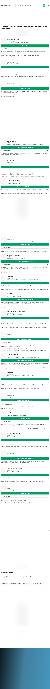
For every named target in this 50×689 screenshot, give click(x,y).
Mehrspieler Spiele (42, 428)
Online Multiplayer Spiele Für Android (15, 327)
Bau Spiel (13, 56)
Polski (14, 659)
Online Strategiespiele (33, 156)
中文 (10, 661)
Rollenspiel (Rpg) (41, 367)
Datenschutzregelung (38, 640)
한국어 (5, 659)
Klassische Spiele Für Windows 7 (25, 367)
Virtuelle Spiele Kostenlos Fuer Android (27, 350)
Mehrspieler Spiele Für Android (6, 429)
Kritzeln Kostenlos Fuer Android (14, 271)
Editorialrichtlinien (4, 643)
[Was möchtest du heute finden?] (44, 5)
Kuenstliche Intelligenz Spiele (38, 251)
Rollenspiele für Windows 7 (23, 502)
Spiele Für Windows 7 (14, 76)
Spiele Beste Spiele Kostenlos (39, 464)
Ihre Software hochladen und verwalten (20, 639)
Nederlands (9, 659)
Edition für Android (35, 55)
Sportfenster (46, 251)
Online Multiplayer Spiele (39, 176)
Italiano (28, 658)
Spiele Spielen (23, 193)
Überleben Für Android (29, 406)
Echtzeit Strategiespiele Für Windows (12, 367)
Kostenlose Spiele (16, 350)
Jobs (2, 641)
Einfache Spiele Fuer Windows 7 (23, 289)
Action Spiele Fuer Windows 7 (10, 481)
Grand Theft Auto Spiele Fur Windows (7, 96)
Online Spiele (38, 348)
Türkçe (2, 661)
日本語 (2, 659)
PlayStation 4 (24, 55)
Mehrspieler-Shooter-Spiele (41, 327)
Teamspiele (25, 251)
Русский (22, 659)
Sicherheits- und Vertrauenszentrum (5, 638)
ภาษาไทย (30, 659)
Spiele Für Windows (31, 94)
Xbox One (29, 55)
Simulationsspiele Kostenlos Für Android (41, 406)
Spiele (37, 289)
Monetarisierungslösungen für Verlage (22, 636)
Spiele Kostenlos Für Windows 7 (43, 156)
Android (6, 55)
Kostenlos (32, 176)
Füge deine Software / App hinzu (5, 646)
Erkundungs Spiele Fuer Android (32, 193)
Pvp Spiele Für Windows (9, 94)
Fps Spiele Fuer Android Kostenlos (29, 327)
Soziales (18, 193)
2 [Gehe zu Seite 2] (6, 507)
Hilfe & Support (4, 640)
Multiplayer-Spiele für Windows (40, 76)
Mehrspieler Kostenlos (5, 78)
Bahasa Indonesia (22, 658)
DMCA (35, 635)
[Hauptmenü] (2, 5)
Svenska (26, 659)
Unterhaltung (40, 481)
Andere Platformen (25, 48)
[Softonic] (7, 5)
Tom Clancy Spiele (4, 329)
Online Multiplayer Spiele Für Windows (26, 76)
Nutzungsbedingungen (38, 638)
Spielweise (30, 251)
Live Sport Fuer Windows (17, 251)
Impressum (36, 637)
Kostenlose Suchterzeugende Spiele (32, 428)
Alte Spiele (18, 56)
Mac (10, 55)
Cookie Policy (36, 642)
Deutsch (5, 658)
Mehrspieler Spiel (14, 502)
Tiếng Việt (6, 661)
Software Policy (20, 642)
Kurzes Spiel (10, 156)
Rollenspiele (37, 502)
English (9, 658)
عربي (2, 658)
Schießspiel (15, 388)
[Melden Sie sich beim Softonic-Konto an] (47, 5)
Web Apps (13, 55)
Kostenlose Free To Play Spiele (27, 446)
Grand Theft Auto (39, 94)
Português (18, 659)
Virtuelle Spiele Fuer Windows (6, 350)
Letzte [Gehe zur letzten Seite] (46, 507)
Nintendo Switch (32, 348)
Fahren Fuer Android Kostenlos (10, 193)
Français (16, 658)
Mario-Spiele (17, 176)
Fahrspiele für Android (43, 193)
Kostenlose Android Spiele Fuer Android (41, 446)
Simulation (22, 406)
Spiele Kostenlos (11, 176)
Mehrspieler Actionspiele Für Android (7, 272)
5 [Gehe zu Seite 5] (17, 507)
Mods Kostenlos (4, 448)
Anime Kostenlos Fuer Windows (13, 306)
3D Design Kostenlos (21, 428)
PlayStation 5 (18, 55)
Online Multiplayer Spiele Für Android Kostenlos (12, 406)
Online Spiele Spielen (25, 56)
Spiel (9, 76)
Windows (2, 55)
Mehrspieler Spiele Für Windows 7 (36, 306)
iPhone (6, 176)
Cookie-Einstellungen (38, 644)
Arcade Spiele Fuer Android (16, 446)
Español (12, 658)
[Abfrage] (29, 5)
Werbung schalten (21, 644)
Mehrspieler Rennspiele (25, 176)
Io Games (14, 428)
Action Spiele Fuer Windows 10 (23, 388)
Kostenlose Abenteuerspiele (6, 56)
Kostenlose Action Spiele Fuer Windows (8, 390)
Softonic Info (3, 635)
